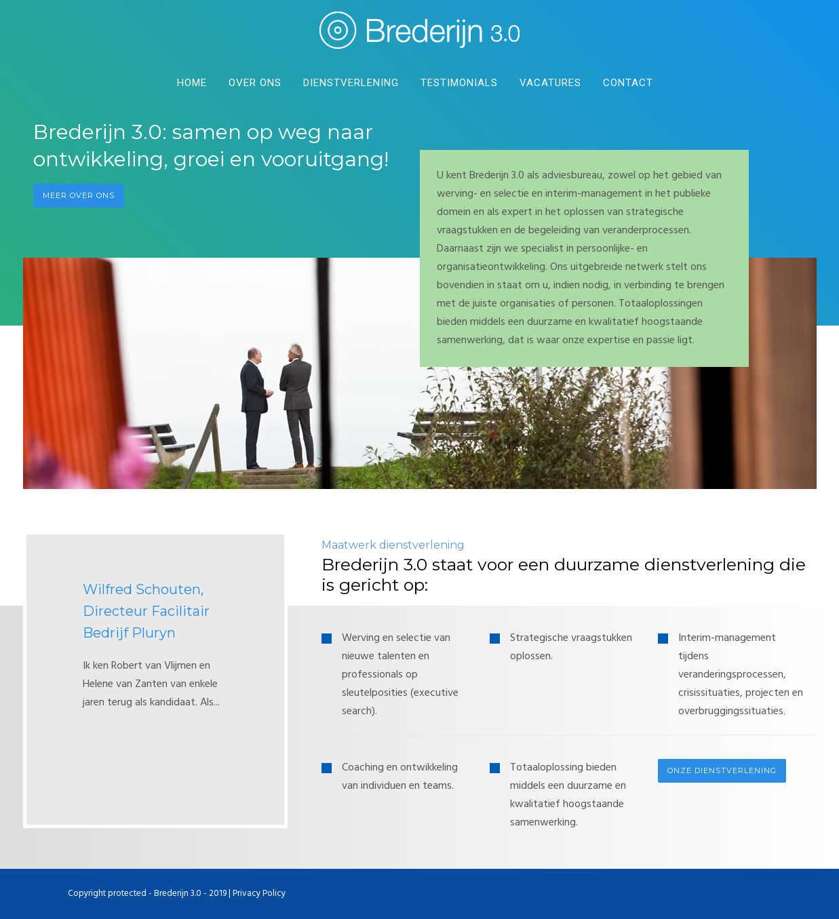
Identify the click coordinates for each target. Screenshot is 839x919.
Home (192, 83)
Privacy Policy (259, 893)
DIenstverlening (351, 83)
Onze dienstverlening (722, 770)
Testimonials (459, 83)
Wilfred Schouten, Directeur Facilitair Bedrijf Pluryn (146, 611)
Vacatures (550, 83)
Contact (628, 83)
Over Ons (255, 83)
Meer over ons (79, 195)
